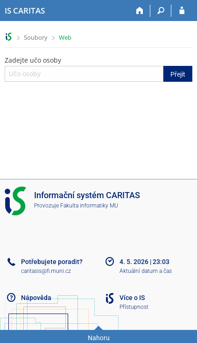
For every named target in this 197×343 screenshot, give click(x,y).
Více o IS (132, 297)
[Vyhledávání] (160, 11)
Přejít (177, 74)
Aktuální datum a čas (146, 271)
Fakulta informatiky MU (89, 205)
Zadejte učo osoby (98, 69)
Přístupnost (134, 307)
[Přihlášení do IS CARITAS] (181, 11)
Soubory (36, 37)
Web (65, 37)
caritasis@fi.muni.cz (46, 271)
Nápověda (36, 297)
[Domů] (139, 11)
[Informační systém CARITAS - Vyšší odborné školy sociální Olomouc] (25, 11)
